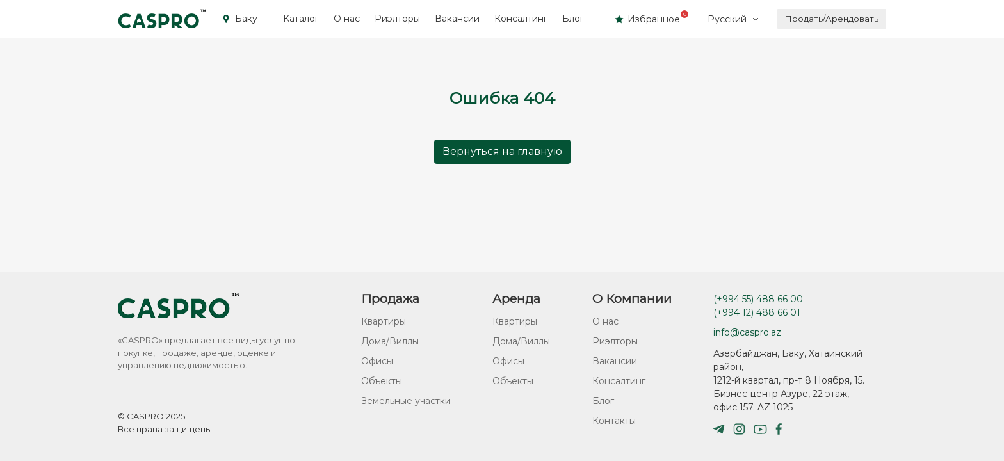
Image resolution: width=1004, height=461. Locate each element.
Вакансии (457, 18)
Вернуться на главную (502, 151)
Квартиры (383, 321)
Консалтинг (520, 18)
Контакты (614, 420)
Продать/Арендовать (831, 18)
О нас (347, 18)
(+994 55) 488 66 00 (758, 299)
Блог (573, 18)
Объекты (381, 381)
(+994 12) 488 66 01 (756, 312)
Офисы (377, 361)
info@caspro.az (747, 332)
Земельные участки (406, 401)
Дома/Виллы (390, 341)
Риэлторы (397, 18)
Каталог (301, 18)
